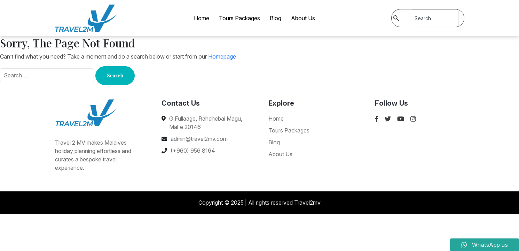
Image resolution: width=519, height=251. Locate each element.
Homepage (222, 56)
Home (201, 18)
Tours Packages (239, 18)
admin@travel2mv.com (199, 138)
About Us (303, 18)
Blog (275, 18)
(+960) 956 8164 (193, 150)
